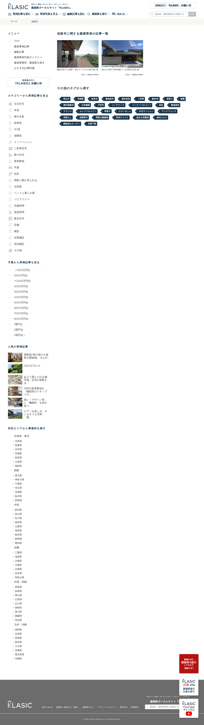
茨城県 (18, 492)
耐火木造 (16, 116)
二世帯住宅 (17, 148)
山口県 (18, 603)
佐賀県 (18, 633)
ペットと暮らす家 (21, 193)
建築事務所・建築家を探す (29, 62)
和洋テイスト (122, 117)
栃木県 (18, 496)
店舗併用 (16, 206)
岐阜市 (94, 99)
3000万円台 (21, 291)
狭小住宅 (16, 155)
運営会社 (124, 707)
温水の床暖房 (142, 117)
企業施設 (16, 237)
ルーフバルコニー (88, 111)
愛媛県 (18, 615)
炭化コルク (162, 117)
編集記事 (19, 52)
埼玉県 (18, 487)
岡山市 (66, 99)
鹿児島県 (19, 654)
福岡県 (18, 629)
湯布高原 (126, 99)
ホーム (14, 21)
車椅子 (107, 111)
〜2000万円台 (22, 281)
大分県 (18, 646)
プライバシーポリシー (107, 707)
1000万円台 (21, 275)
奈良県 (18, 573)
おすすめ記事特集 (24, 68)
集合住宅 (16, 218)
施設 (13, 231)
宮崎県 (18, 650)
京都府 (18, 560)
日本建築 (86, 105)
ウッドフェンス (168, 111)
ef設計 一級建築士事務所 (89, 75)
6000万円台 (21, 308)
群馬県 (18, 500)
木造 (13, 110)
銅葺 (183, 99)
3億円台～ (20, 335)
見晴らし (67, 117)
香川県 (18, 611)
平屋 (13, 167)
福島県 (18, 465)
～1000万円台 (22, 270)
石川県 (18, 518)
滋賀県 (18, 556)
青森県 (18, 445)
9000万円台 (21, 318)
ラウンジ (67, 111)
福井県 (18, 522)
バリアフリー (19, 199)
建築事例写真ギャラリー (28, 57)
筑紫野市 (84, 117)
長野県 (18, 530)
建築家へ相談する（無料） (67, 707)
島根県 (18, 591)
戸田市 (101, 105)
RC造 (14, 129)
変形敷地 (16, 161)
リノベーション (20, 142)
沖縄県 (18, 658)
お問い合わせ (47, 707)
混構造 (15, 135)
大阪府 (18, 564)
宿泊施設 (16, 244)
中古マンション (146, 111)
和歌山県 (19, 577)
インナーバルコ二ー (141, 105)
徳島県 (18, 607)
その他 (15, 250)
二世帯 (141, 99)
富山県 (18, 514)
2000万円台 (21, 286)
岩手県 (18, 449)
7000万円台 (21, 313)
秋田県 (18, 457)
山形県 (18, 461)
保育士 (170, 99)
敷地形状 (175, 105)
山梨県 (18, 526)
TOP (16, 41)
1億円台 (18, 324)
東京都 (18, 475)
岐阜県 (18, 534)
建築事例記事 (21, 46)
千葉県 (18, 483)
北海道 (18, 441)
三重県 (18, 552)
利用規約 (134, 707)
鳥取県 (18, 586)
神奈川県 (19, 479)
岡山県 (18, 595)
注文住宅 (16, 104)
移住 (161, 105)
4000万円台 (21, 297)
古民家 (15, 186)
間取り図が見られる (22, 180)
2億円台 (18, 329)
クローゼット (124, 111)
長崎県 (18, 637)
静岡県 (18, 538)
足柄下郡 (92, 123)
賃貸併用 (16, 212)
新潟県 (18, 509)
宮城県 (18, 453)
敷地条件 (110, 99)
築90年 (155, 99)
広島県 (18, 599)
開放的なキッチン (71, 123)
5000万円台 (21, 302)
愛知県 (18, 543)
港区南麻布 (68, 105)
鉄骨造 (15, 123)
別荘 (13, 174)
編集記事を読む (74, 14)
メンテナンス (118, 105)
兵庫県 (18, 569)
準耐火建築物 (102, 117)
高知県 (18, 620)
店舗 (13, 225)
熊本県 (18, 642)
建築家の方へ (88, 707)
